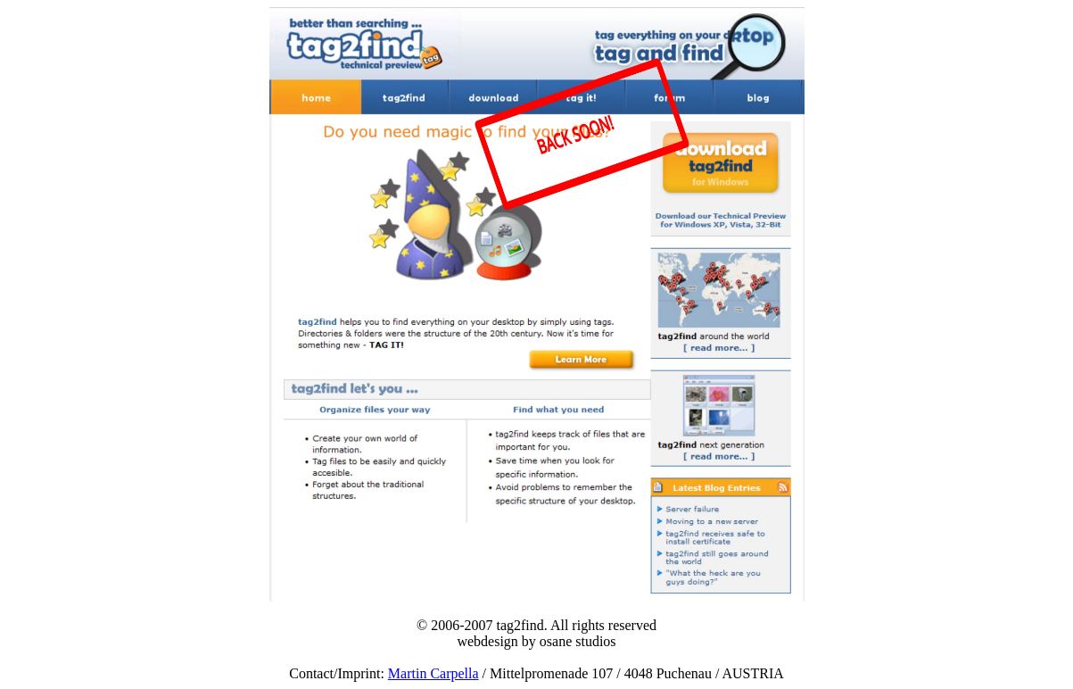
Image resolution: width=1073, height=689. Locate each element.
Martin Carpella (433, 673)
